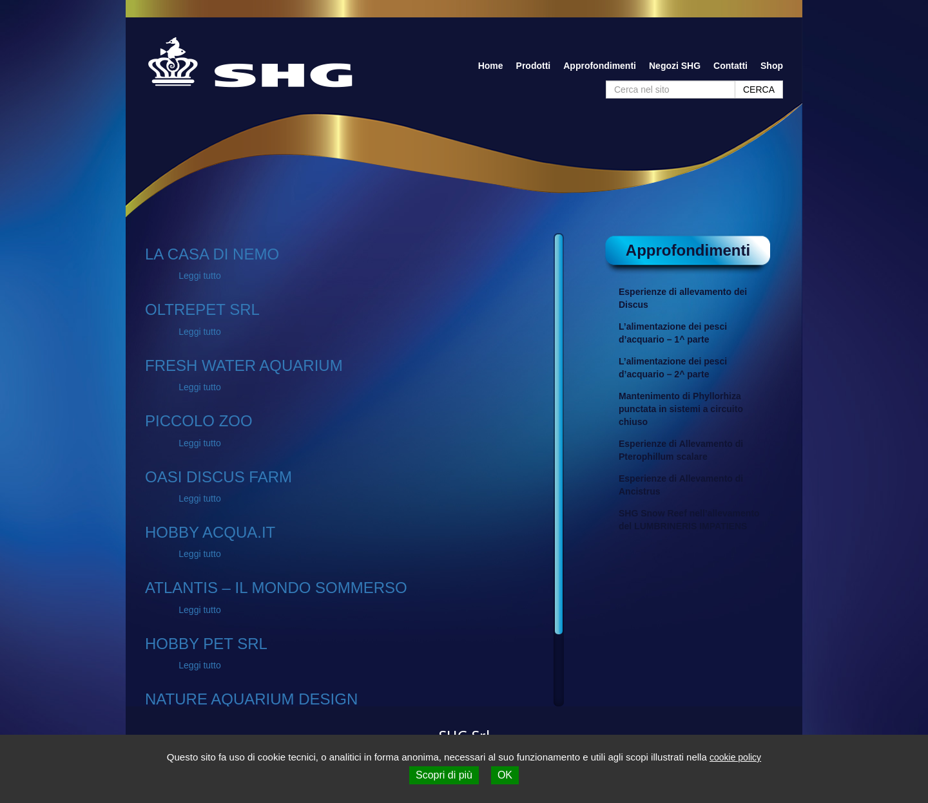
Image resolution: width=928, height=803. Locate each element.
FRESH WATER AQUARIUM (244, 365)
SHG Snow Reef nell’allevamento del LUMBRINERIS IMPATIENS (689, 519)
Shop (771, 66)
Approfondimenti (599, 66)
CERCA (759, 89)
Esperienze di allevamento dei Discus (683, 298)
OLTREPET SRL (202, 309)
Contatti (730, 66)
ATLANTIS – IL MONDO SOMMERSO (276, 587)
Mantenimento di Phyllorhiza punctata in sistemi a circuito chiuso (681, 409)
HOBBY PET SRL (206, 643)
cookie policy (735, 757)
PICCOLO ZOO (199, 421)
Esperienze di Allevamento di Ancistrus (681, 484)
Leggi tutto (199, 275)
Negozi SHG (675, 66)
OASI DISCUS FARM (218, 477)
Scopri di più (444, 775)
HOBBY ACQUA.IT (210, 532)
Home (490, 66)
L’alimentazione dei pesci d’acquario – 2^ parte (673, 367)
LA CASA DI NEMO (212, 254)
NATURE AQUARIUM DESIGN (251, 699)
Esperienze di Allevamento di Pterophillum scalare (681, 450)
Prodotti (533, 66)
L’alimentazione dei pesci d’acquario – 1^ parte (673, 333)
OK (505, 775)
